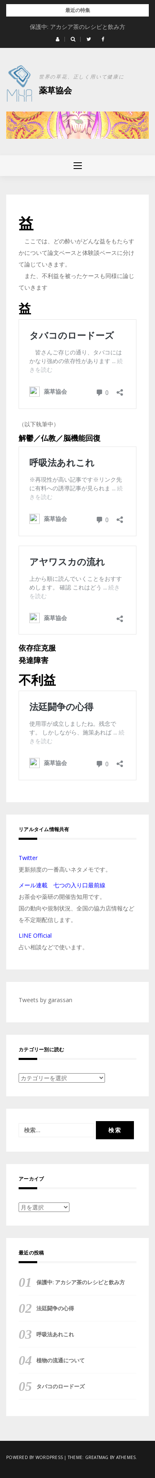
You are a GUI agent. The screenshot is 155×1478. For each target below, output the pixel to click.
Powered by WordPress (34, 1457)
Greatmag (97, 1457)
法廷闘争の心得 (55, 1308)
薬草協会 (55, 90)
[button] (57, 39)
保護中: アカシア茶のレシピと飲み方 (77, 27)
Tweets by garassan (45, 1000)
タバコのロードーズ (60, 1386)
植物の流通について (60, 1360)
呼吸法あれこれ (55, 1334)
